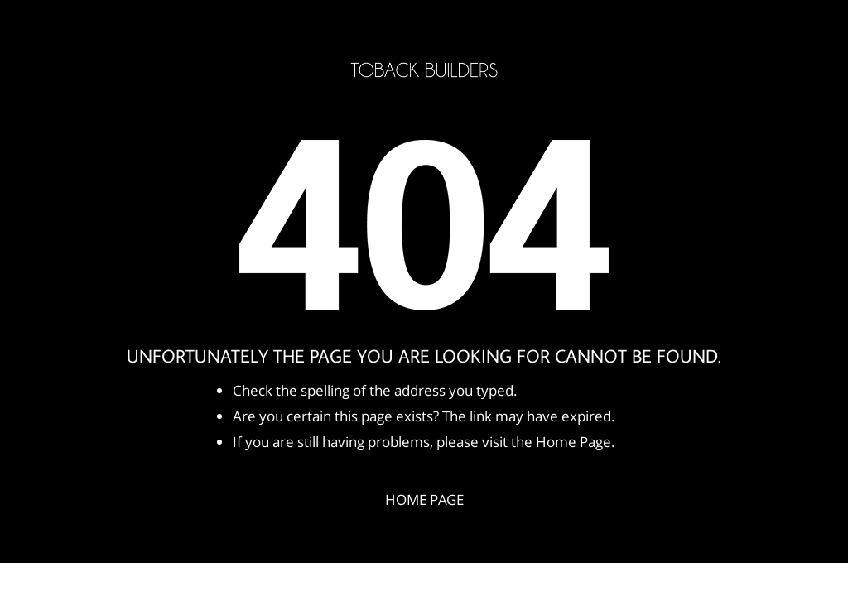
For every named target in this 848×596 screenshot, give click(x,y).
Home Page (424, 499)
